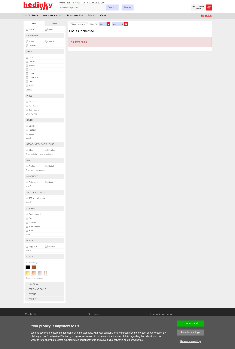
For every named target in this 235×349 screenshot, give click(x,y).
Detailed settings (190, 332)
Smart (55, 23)
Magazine (206, 15)
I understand (190, 323)
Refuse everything (190, 341)
